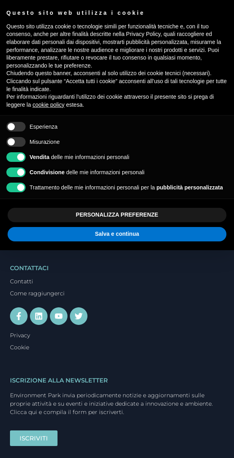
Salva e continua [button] (117, 234)
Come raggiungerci (37, 293)
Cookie (19, 347)
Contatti (21, 281)
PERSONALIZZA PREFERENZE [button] (117, 214)
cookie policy (48, 105)
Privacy (20, 335)
